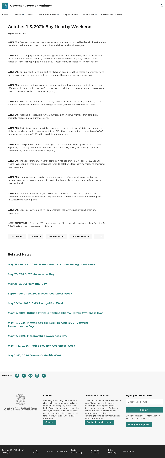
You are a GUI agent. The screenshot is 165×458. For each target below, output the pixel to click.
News (19, 15)
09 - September (81, 236)
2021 (99, 236)
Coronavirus (17, 236)
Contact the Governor (112, 15)
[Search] (161, 5)
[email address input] (144, 401)
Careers (49, 422)
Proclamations (56, 236)
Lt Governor (89, 15)
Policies (49, 451)
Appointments (70, 15)
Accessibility (61, 451)
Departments (129, 451)
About (6, 15)
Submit (144, 410)
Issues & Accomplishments (43, 15)
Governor (35, 236)
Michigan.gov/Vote (139, 425)
